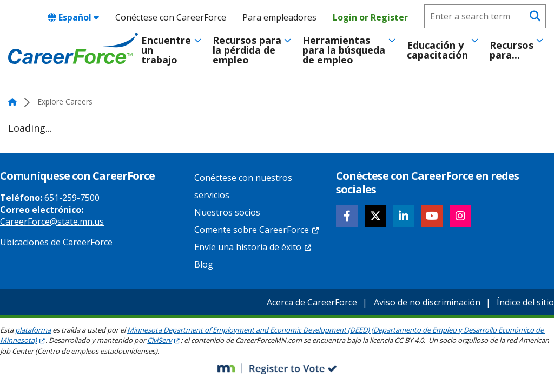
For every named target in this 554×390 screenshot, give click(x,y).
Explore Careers (65, 101)
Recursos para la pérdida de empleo (247, 50)
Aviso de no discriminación (427, 302)
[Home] (73, 48)
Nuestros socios (227, 212)
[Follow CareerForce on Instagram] (460, 216)
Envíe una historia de (253, 247)
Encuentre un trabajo (166, 50)
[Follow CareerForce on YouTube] (432, 216)
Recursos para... (511, 49)
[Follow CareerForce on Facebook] (347, 216)
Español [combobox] (73, 17)
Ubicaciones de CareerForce (56, 242)
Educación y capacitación (437, 49)
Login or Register (370, 17)
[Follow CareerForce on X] (375, 216)
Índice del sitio (525, 302)
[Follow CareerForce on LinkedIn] (403, 216)
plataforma (33, 330)
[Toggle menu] (197, 40)
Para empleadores (279, 17)
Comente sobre (257, 230)
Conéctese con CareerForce (170, 17)
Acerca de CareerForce (312, 302)
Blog (203, 264)
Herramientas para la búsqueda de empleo (343, 50)
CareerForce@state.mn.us (52, 221)
